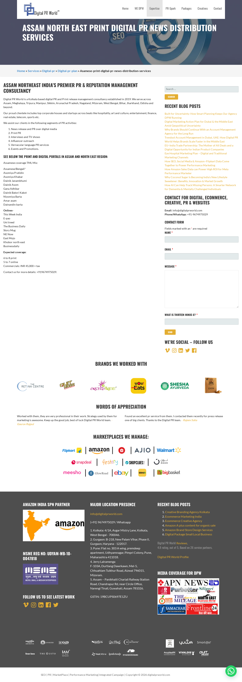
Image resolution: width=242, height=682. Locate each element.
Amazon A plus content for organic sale (190, 525)
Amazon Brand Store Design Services (189, 530)
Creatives (203, 8)
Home (125, 8)
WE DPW (139, 8)
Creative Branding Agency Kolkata (187, 512)
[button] (231, 671)
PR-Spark (171, 8)
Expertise (155, 8)
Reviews (181, 543)
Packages (187, 8)
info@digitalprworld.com (106, 514)
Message (170, 266)
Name (169, 232)
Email (169, 249)
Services (34, 71)
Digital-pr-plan (67, 71)
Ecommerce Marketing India (183, 516)
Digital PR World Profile (173, 557)
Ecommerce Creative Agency (183, 521)
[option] (31, 387)
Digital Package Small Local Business (189, 534)
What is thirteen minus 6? (181, 315)
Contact (218, 8)
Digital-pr (48, 71)
